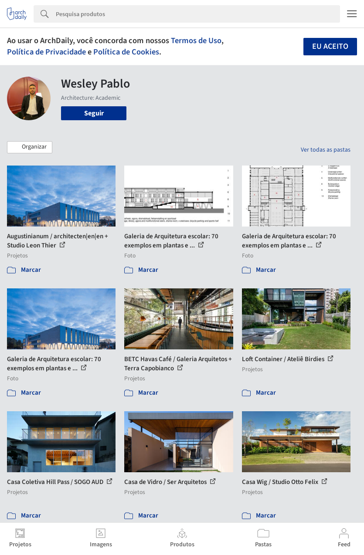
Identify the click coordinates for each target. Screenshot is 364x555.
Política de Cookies (126, 52)
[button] (29, 147)
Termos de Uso (196, 40)
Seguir (94, 113)
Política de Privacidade (46, 52)
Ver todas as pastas (325, 150)
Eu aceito (330, 46)
